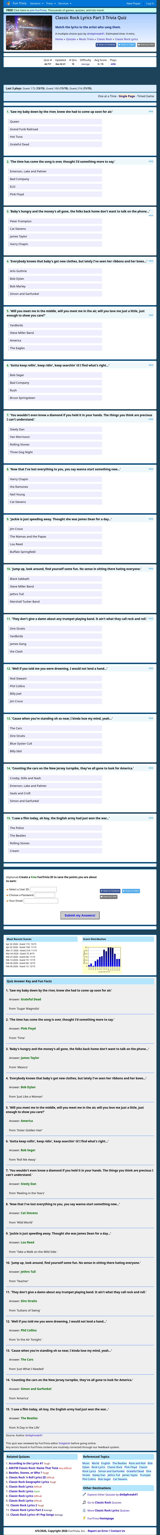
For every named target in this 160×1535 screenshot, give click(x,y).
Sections (35, 3)
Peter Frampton (21, 221)
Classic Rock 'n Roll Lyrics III (27, 1477)
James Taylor (18, 236)
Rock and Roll (137, 1463)
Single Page (127, 96)
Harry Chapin (19, 244)
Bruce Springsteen (22, 398)
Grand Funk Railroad (24, 129)
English (105, 1463)
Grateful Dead (19, 144)
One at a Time (107, 96)
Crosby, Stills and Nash (25, 778)
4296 (113, 64)
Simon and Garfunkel (24, 294)
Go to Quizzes (104, 1502)
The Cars (16, 728)
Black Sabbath (19, 579)
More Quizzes (109, 1510)
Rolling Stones (20, 444)
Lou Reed (16, 544)
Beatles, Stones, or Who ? (25, 1472)
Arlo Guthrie (18, 271)
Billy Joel (15, 693)
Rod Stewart (18, 678)
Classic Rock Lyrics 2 (23, 1505)
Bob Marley (17, 286)
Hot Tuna (16, 137)
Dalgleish (64, 1443)
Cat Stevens (18, 229)
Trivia (49, 3)
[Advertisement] (80, 76)
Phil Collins (17, 686)
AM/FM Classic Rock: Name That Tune (33, 1468)
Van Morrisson (20, 437)
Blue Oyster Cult (21, 743)
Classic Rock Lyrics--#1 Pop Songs (32, 1514)
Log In (150, 3)
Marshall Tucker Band (25, 601)
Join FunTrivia (38, 10)
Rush (13, 390)
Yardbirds (16, 325)
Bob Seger (17, 375)
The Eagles (17, 348)
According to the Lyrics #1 (26, 1463)
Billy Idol (16, 751)
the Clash (16, 651)
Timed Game (145, 96)
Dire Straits (17, 628)
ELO (12, 186)
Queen (14, 121)
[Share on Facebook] (106, 45)
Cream (14, 851)
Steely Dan (17, 429)
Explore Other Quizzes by (113, 1494)
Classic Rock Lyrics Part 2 (26, 1510)
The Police (17, 828)
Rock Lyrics (98, 1467)
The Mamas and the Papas (28, 536)
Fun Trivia (16, 3)
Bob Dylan (17, 278)
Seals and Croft (20, 793)
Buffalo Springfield (22, 552)
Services (63, 3)
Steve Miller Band (22, 333)
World (95, 1463)
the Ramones (19, 487)
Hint (151, 111)
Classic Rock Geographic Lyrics (29, 1482)
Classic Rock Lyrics (21, 1486)
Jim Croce (16, 529)
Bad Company (19, 179)
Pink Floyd (17, 194)
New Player (133, 3)
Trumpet (145, 1475)
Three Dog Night (21, 452)
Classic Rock (114, 1467)
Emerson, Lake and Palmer (28, 171)
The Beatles (18, 835)
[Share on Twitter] (127, 45)
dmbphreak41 (96, 33)
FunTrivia (101, 1518)
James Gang (18, 644)
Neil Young (17, 494)
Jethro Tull (17, 594)
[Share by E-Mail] (146, 45)
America (15, 340)
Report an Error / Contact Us (106, 1531)
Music (86, 1463)
